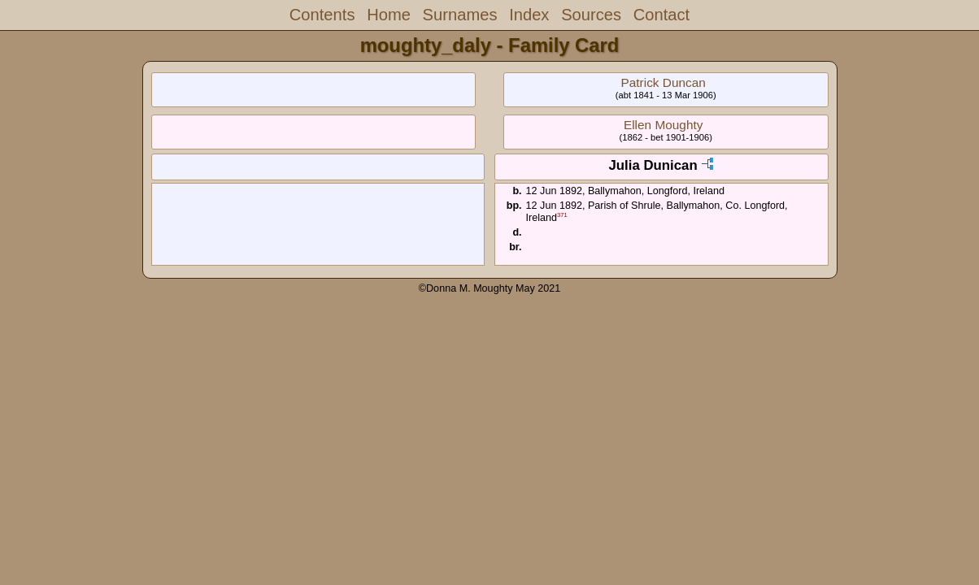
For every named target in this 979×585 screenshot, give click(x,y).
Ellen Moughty (663, 125)
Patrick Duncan (662, 82)
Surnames (460, 15)
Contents (322, 15)
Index (529, 15)
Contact (661, 15)
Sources (591, 15)
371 (562, 215)
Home (389, 15)
